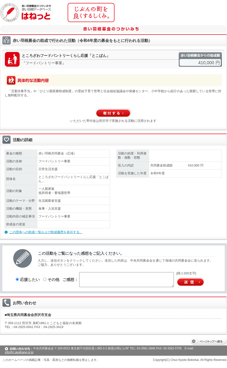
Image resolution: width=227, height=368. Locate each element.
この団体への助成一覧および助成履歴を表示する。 (46, 232)
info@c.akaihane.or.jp (19, 352)
